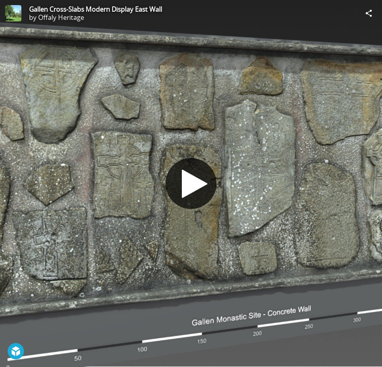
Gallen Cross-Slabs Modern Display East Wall (95, 9)
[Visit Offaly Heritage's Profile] (13, 13)
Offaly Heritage (61, 17)
